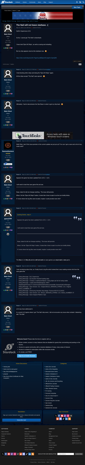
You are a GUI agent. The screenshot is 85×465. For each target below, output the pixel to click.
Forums (50, 449)
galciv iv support (77, 61)
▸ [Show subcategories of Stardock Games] (15, 21)
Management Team (53, 436)
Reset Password (76, 440)
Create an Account (76, 436)
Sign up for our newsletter (47, 454)
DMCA (47, 462)
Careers (51, 438)
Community (32, 2)
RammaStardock (8, 151)
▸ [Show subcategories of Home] (5, 21)
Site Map (53, 462)
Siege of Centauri (29, 447)
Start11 (3, 436)
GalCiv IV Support (34, 21)
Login (19, 10)
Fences (3, 438)
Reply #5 (18, 208)
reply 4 (29, 214)
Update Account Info (77, 442)
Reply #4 (18, 174)
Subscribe (79, 454)
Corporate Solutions (6, 434)
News (39, 2)
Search (14, 10)
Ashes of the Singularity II (31, 431)
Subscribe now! (21, 420)
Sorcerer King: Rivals (30, 449)
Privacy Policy (33, 462)
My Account (75, 434)
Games (25, 2)
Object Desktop (5, 431)
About (50, 431)
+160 (8, 160)
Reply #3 (18, 141)
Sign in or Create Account (27, 356)
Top (81, 69)
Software (17, 2)
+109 (8, 227)
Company (52, 428)
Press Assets (52, 442)
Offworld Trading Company (31, 445)
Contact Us (51, 447)
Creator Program (53, 445)
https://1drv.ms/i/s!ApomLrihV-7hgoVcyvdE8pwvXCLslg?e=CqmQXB (36, 58)
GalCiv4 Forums (36, 27)
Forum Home (7, 10)
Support (51, 2)
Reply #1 (18, 69)
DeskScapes (4, 440)
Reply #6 (18, 266)
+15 (8, 45)
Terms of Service (41, 462)
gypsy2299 (8, 218)
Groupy (3, 445)
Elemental (27, 434)
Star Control (27, 440)
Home (3, 21)
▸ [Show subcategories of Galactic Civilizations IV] (28, 21)
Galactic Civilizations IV (22, 21)
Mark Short (8, 34)
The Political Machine (30, 442)
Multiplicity (3, 442)
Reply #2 (18, 100)
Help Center (75, 431)
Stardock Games (11, 21)
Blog (45, 2)
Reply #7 (18, 305)
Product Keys (75, 438)
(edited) (48, 69)
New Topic (77, 7)
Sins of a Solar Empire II (30, 438)
